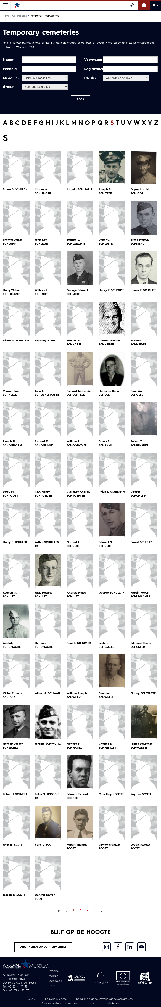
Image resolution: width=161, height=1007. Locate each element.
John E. (13, 845)
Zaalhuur (53, 976)
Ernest (142, 542)
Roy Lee (141, 794)
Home (6, 16)
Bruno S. (16, 190)
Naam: (8, 60)
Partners (91, 1003)
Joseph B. (14, 895)
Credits (28, 999)
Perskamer (54, 972)
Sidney (143, 694)
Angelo (79, 190)
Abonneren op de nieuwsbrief (44, 947)
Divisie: (90, 78)
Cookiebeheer (114, 1003)
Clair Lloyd (111, 794)
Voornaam (93, 60)
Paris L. (45, 845)
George (112, 593)
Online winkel (144, 5)
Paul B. (79, 643)
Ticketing (131, 5)
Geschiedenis (19, 16)
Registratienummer (93, 69)
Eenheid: (10, 69)
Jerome (48, 744)
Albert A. (47, 694)
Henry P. (111, 290)
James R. (143, 290)
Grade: (9, 87)
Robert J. (15, 794)
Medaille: (11, 78)
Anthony (46, 341)
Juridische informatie (53, 999)
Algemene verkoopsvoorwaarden (58, 1003)
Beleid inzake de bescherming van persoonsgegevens (106, 999)
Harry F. (15, 542)
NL (155, 5)
